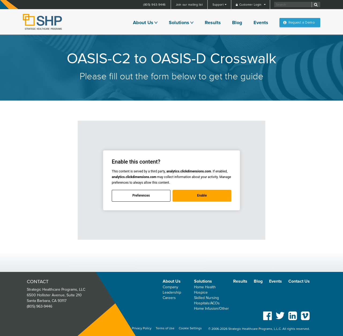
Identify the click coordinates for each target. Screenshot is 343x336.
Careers (169, 298)
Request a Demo (301, 22)
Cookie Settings (190, 328)
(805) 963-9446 (154, 4)
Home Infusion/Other (211, 308)
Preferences (141, 195)
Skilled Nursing (206, 298)
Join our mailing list (189, 4)
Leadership (172, 292)
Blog (237, 22)
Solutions (179, 22)
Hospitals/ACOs (207, 303)
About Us (143, 22)
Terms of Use (165, 328)
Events (260, 22)
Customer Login (250, 4)
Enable (202, 195)
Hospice (201, 292)
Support (218, 4)
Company (170, 287)
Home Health (205, 287)
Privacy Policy (141, 328)
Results (213, 22)
